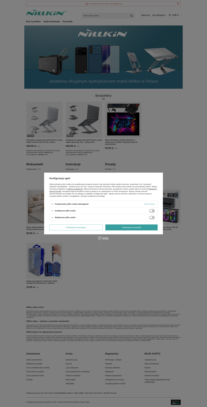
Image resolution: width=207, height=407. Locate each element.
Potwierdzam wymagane (76, 227)
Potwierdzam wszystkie (131, 227)
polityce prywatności (75, 189)
